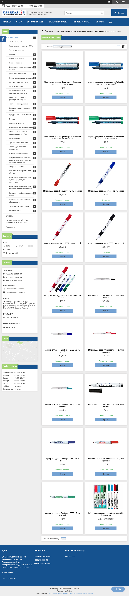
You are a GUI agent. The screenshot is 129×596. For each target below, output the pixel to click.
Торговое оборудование (18, 104)
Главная (7, 22)
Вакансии (10, 227)
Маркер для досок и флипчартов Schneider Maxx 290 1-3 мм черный (62, 83)
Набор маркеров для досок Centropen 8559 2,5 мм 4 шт (106, 514)
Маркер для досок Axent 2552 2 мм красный (62, 243)
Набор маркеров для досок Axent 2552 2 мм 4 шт (62, 296)
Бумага (12, 54)
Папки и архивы (15, 63)
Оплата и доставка (58, 22)
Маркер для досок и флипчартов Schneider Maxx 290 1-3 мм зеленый (106, 137)
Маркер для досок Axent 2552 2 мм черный (106, 243)
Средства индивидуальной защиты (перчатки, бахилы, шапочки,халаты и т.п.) (20, 159)
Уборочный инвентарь (18, 167)
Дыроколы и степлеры (18, 74)
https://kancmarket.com (15, 289)
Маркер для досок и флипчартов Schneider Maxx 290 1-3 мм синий (106, 83)
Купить (62, 97)
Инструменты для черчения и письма (77, 31)
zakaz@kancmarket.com (15, 292)
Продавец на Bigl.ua (64, 591)
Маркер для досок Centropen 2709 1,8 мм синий (62, 351)
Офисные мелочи (16, 86)
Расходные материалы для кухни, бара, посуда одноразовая (20, 179)
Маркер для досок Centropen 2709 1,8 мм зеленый (62, 405)
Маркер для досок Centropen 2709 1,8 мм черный (106, 296)
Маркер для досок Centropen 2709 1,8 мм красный (106, 351)
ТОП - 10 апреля (15, 42)
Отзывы (9, 216)
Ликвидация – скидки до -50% (21, 46)
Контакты (100, 22)
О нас (19, 22)
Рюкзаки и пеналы (16, 123)
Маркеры (99, 31)
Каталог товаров (13, 37)
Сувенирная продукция (18, 153)
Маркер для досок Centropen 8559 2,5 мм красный (106, 460)
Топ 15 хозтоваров (16, 50)
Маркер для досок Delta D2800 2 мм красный (62, 191)
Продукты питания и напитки (20, 115)
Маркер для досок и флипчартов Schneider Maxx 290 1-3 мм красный (62, 137)
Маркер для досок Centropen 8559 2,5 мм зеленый (62, 514)
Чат (118, 589)
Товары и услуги (52, 31)
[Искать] (101, 13)
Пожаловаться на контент (58, 593)
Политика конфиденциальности (81, 593)
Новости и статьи (81, 22)
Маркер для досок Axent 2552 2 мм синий (106, 191)
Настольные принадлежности (21, 78)
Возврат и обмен (35, 22)
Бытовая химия (15, 210)
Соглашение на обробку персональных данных (17, 221)
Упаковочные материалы (19, 206)
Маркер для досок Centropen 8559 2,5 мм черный (106, 405)
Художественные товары (19, 142)
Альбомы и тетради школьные (21, 127)
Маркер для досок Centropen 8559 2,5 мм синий (62, 460)
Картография (14, 138)
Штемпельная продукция (19, 82)
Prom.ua (76, 589)
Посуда (12, 119)
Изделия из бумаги (16, 59)
